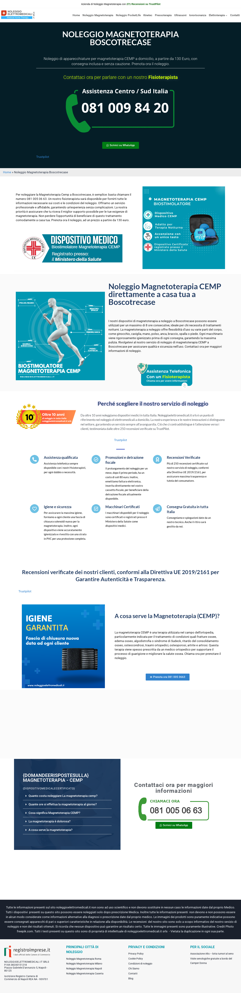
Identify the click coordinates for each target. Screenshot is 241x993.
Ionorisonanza (197, 15)
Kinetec (147, 15)
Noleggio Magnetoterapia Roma (83, 958)
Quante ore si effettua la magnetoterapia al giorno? (63, 804)
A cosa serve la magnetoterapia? (50, 830)
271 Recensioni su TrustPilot (143, 4)
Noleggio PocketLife (128, 15)
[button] (67, 796)
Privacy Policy (136, 953)
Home (76, 15)
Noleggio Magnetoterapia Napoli (84, 968)
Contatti (235, 15)
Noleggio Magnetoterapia (98, 15)
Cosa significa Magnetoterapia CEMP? (54, 813)
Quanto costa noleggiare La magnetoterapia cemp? (63, 796)
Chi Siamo (133, 968)
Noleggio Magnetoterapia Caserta (84, 973)
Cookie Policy (135, 958)
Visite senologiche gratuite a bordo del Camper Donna (211, 960)
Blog (130, 978)
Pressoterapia (163, 15)
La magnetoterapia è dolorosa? (49, 821)
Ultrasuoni (180, 15)
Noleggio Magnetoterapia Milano (84, 963)
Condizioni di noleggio (140, 963)
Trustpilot (42, 157)
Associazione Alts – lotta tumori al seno (212, 953)
